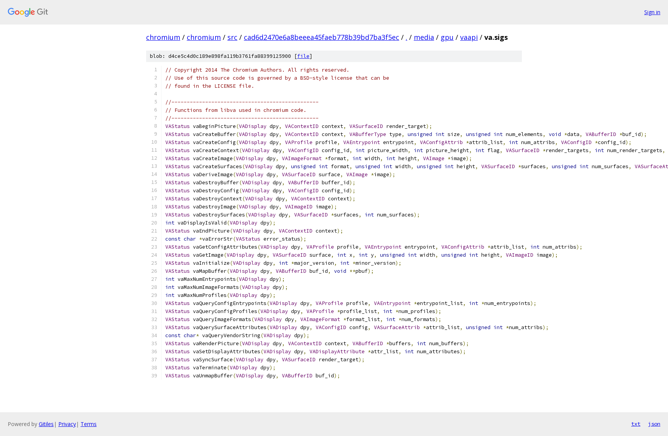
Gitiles (46, 424)
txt (635, 423)
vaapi (469, 37)
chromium (163, 37)
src (232, 37)
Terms (89, 424)
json (654, 423)
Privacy (67, 424)
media (424, 37)
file (303, 56)
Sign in (652, 12)
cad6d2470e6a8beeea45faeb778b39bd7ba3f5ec (321, 37)
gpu (447, 37)
